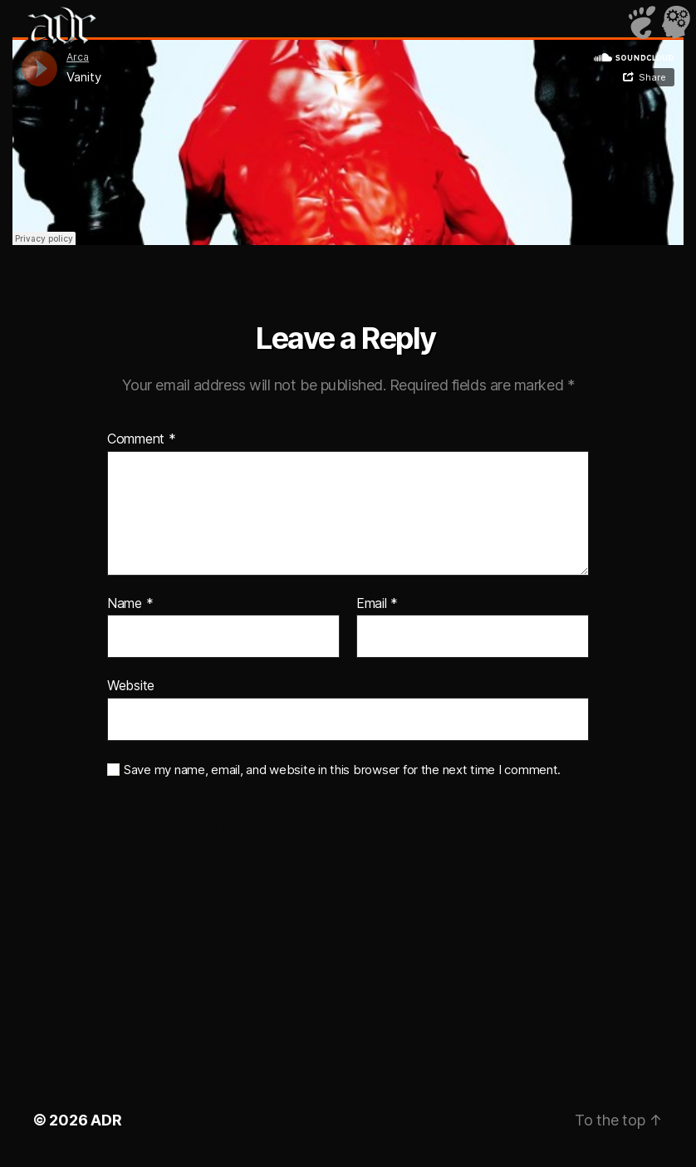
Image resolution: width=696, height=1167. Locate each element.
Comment (141, 439)
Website (130, 685)
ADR (106, 1120)
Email (377, 603)
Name (130, 603)
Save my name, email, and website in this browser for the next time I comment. (342, 769)
